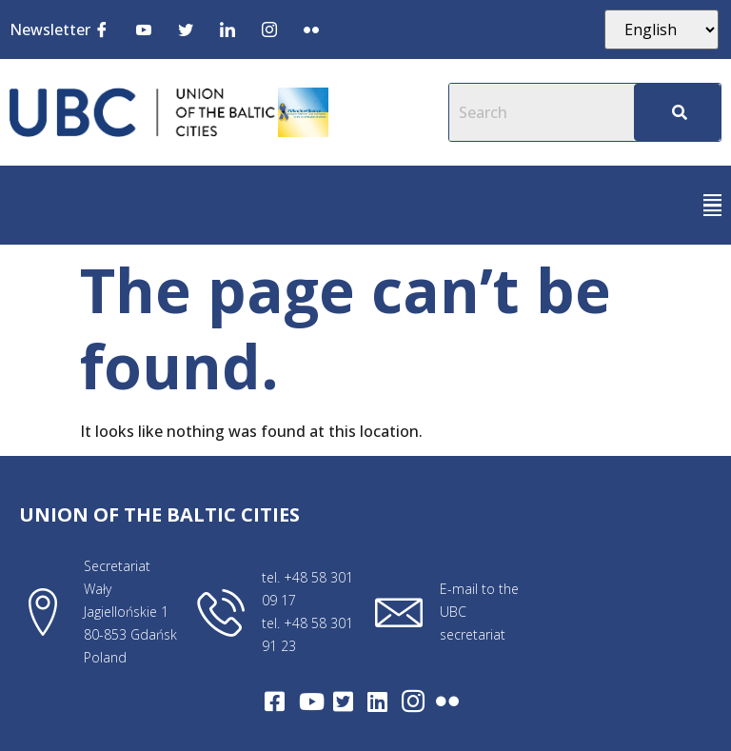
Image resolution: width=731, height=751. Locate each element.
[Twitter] (185, 28)
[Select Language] (661, 29)
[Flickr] (311, 28)
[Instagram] (269, 28)
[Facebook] (102, 28)
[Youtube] (143, 28)
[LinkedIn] (227, 28)
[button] (712, 205)
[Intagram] (413, 701)
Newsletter (50, 29)
